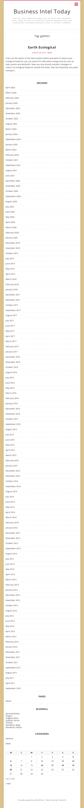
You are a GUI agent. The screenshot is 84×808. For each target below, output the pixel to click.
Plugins (9, 716)
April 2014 (10, 512)
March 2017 (11, 341)
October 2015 (12, 419)
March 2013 (11, 579)
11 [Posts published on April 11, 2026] (63, 761)
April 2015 (10, 450)
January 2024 (12, 134)
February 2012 (12, 642)
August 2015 (11, 429)
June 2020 (10, 212)
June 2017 (10, 326)
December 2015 (13, 409)
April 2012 (10, 631)
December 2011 (13, 652)
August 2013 (11, 554)
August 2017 (11, 315)
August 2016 (11, 372)
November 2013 (13, 538)
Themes (9, 722)
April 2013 (10, 574)
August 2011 (11, 673)
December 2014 (13, 471)
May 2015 (10, 445)
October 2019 (12, 253)
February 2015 (12, 460)
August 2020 (11, 201)
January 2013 (12, 590)
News (49, 53)
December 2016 (13, 357)
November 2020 (13, 186)
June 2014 (10, 502)
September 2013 (13, 548)
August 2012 (11, 611)
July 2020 (10, 207)
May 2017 (10, 331)
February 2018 (12, 284)
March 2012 (11, 636)
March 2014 (11, 517)
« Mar (8, 783)
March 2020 (11, 227)
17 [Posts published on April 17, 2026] (52, 765)
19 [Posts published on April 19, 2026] (73, 765)
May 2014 (10, 507)
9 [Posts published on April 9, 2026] (42, 761)
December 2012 (13, 595)
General (9, 738)
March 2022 (11, 150)
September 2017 (13, 310)
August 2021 (11, 170)
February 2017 (12, 346)
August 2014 (11, 491)
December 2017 (13, 295)
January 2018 (12, 289)
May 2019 (10, 269)
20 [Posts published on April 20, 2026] (11, 769)
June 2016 (10, 383)
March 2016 (11, 393)
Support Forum (12, 720)
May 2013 (10, 569)
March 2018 (11, 279)
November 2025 (13, 113)
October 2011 (12, 662)
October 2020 (12, 191)
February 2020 (12, 233)
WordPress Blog (13, 725)
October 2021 (12, 160)
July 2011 (10, 678)
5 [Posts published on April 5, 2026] (73, 757)
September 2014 (13, 486)
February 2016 (12, 398)
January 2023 (12, 144)
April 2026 (10, 87)
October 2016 (12, 367)
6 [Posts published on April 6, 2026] (10, 761)
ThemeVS (62, 800)
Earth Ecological (42, 47)
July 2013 (10, 559)
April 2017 (10, 336)
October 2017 (12, 305)
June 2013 (10, 564)
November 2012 (13, 600)
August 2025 (11, 124)
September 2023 (13, 139)
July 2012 (10, 616)
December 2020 (13, 181)
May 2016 (10, 388)
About (8, 701)
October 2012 (12, 605)
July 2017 (10, 321)
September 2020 (13, 196)
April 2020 (10, 222)
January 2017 (12, 352)
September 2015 (13, 424)
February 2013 (12, 585)
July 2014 (10, 497)
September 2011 (13, 668)
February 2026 (12, 98)
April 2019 (10, 274)
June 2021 (10, 176)
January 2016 (12, 403)
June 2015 (10, 440)
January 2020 (12, 238)
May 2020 (10, 217)
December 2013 (13, 533)
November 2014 (13, 476)
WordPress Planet (14, 727)
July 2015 (10, 435)
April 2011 (10, 683)
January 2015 (12, 466)
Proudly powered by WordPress (31, 800)
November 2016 (13, 362)
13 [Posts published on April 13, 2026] (11, 765)
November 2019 (13, 248)
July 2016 (10, 378)
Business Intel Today (42, 11)
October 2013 (12, 543)
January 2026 (12, 103)
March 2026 (11, 93)
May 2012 (10, 626)
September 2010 (13, 688)
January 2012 (12, 647)
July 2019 (10, 258)
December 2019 (13, 243)
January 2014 (12, 528)
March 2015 (11, 455)
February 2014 (12, 522)
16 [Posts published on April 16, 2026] (42, 765)
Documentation (13, 713)
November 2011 (13, 657)
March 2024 (11, 129)
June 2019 (10, 264)
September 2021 (13, 165)
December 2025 (13, 108)
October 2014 (12, 481)
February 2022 (12, 155)
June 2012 (10, 621)
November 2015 (13, 414)
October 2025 (12, 119)
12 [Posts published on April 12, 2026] (73, 761)
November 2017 (13, 300)
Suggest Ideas (12, 718)
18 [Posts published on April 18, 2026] (63, 765)
